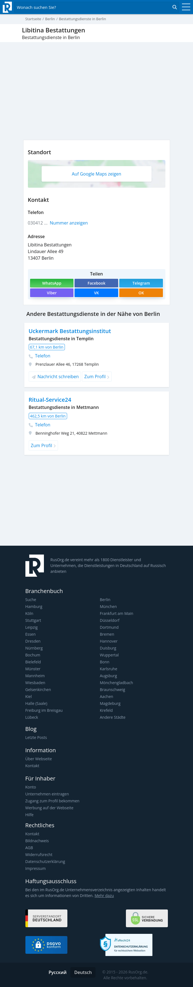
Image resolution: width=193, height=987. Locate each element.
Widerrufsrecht (38, 854)
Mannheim (35, 675)
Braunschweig (112, 689)
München (108, 606)
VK (96, 292)
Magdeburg (110, 703)
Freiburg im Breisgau (44, 710)
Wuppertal (109, 655)
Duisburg (108, 648)
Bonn (105, 661)
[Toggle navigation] (184, 7)
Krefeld (106, 710)
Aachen (106, 696)
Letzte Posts (36, 737)
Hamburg (34, 606)
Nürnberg (34, 648)
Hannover (109, 641)
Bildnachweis (37, 840)
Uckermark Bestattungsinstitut (70, 331)
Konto (30, 787)
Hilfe (29, 814)
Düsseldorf (110, 620)
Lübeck (31, 717)
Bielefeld (33, 661)
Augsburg (108, 675)
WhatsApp (51, 283)
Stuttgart (33, 620)
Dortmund (109, 627)
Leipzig (31, 627)
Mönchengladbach (116, 682)
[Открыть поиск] (96, 7)
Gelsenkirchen (38, 689)
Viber (52, 292)
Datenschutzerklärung (45, 861)
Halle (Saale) (36, 703)
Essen (30, 634)
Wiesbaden (35, 682)
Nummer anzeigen (69, 223)
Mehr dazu (104, 895)
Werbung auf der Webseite (49, 807)
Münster (33, 668)
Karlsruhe (108, 668)
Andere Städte (113, 717)
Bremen (107, 634)
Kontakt (32, 765)
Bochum (32, 655)
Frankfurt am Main (116, 613)
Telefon (40, 356)
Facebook (96, 283)
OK (141, 292)
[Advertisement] (96, 502)
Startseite (33, 18)
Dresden (33, 641)
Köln (29, 613)
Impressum (35, 868)
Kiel (28, 696)
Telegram (141, 283)
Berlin (105, 599)
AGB (29, 847)
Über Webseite (38, 758)
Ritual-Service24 (50, 399)
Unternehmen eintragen (47, 794)
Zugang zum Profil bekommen (52, 800)
